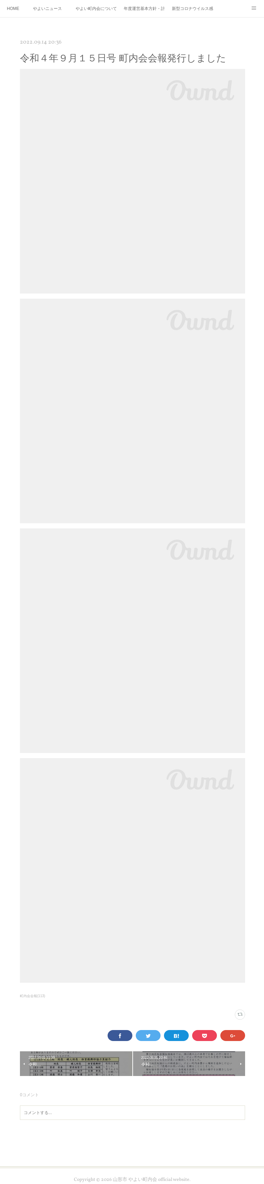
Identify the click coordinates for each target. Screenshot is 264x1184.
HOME (13, 8)
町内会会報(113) (32, 996)
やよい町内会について (96, 8)
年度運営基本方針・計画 (144, 8)
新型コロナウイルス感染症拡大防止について (192, 8)
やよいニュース (47, 8)
